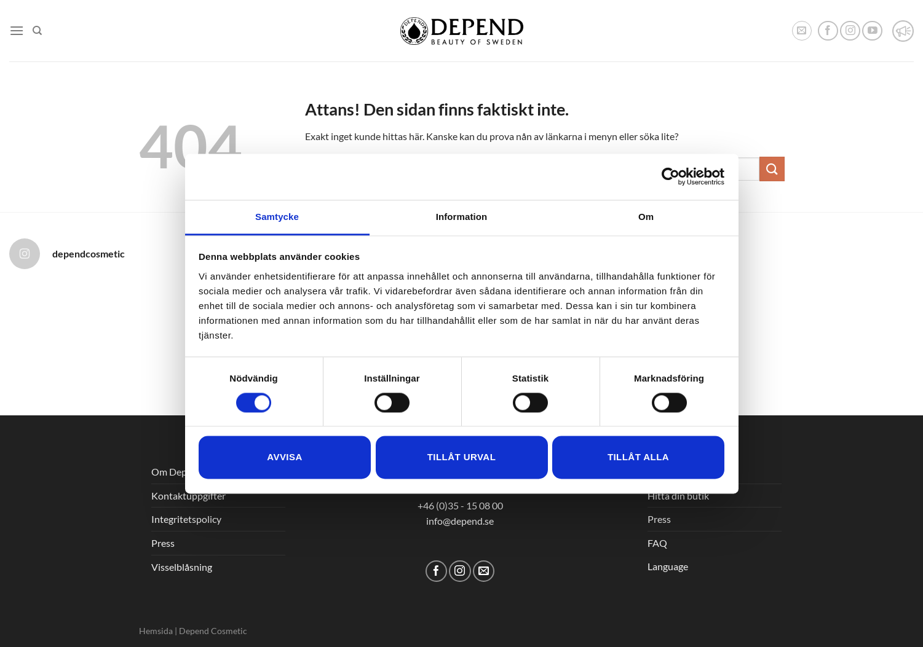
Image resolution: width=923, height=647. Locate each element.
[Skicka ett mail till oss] (483, 571)
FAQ (657, 543)
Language (668, 566)
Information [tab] (462, 216)
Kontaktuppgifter (188, 495)
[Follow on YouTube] (872, 31)
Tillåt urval (461, 457)
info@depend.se (460, 521)
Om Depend (177, 471)
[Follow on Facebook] (828, 31)
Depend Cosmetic (213, 630)
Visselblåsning (181, 567)
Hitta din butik (678, 495)
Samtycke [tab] (277, 216)
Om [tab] (646, 216)
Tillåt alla (638, 457)
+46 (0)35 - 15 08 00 (460, 505)
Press (163, 543)
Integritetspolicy (186, 519)
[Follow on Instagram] (850, 31)
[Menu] (16, 30)
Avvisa (284, 457)
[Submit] (771, 169)
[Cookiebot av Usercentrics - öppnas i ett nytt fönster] (670, 176)
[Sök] (37, 30)
